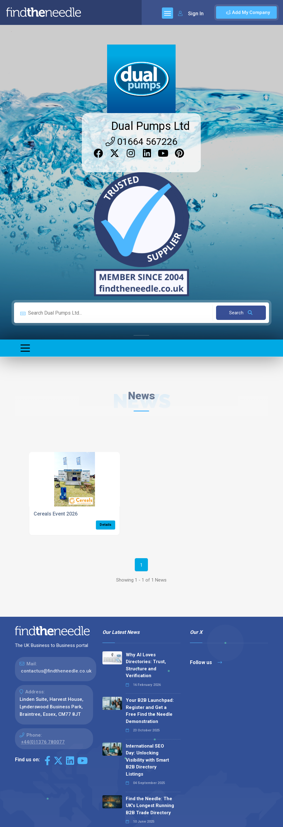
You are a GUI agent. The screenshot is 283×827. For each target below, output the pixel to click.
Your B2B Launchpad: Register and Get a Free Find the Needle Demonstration (150, 710)
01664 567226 (141, 141)
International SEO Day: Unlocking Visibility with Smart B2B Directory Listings (147, 760)
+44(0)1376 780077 (43, 742)
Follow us (206, 662)
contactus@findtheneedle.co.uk (56, 671)
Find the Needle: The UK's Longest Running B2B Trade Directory (150, 805)
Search (240, 313)
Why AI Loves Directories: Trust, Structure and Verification (146, 665)
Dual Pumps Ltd (150, 126)
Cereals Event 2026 (56, 514)
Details (105, 525)
